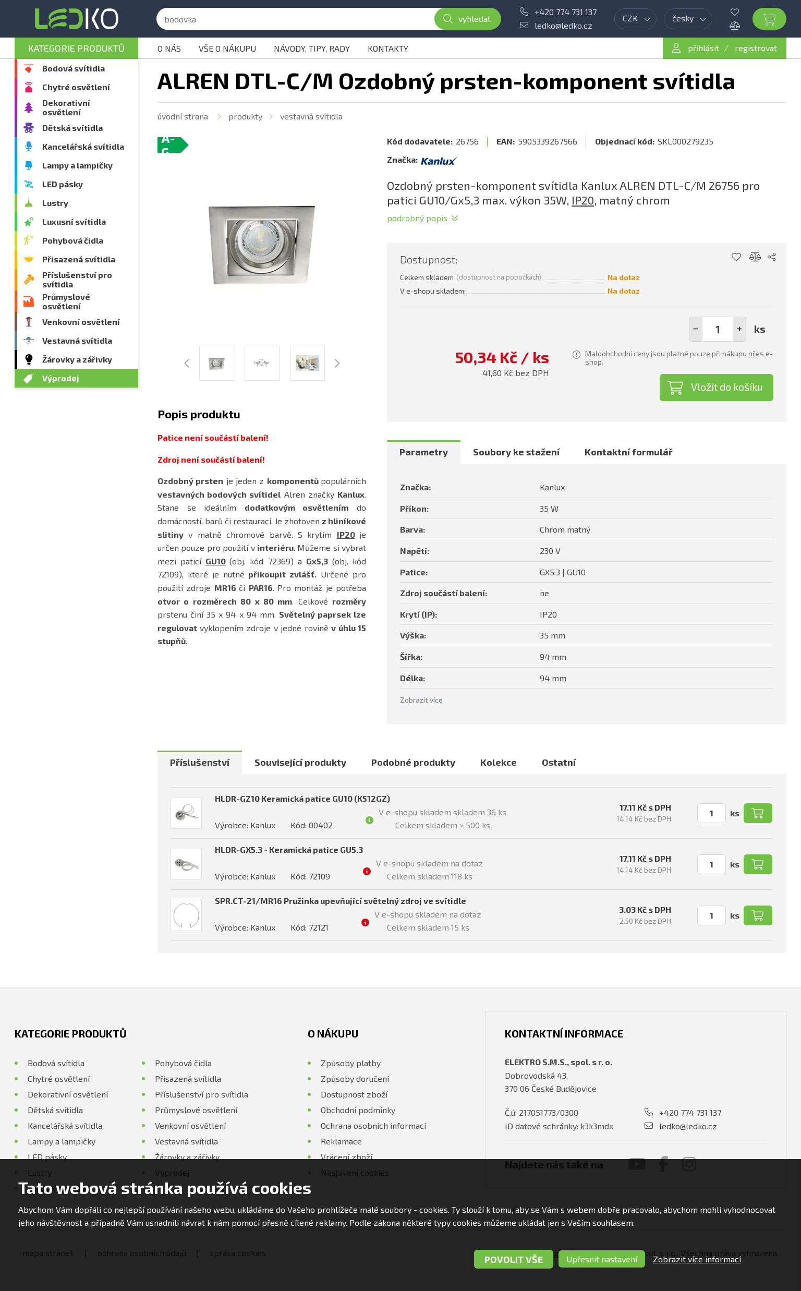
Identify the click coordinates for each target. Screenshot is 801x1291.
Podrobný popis (417, 218)
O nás (169, 48)
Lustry (55, 203)
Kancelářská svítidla (83, 146)
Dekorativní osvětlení (66, 107)
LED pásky (62, 184)
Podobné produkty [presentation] (413, 762)
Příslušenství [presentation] (199, 762)
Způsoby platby (351, 1063)
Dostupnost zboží (354, 1094)
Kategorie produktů (76, 48)
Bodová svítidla (73, 68)
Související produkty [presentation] (300, 762)
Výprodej (60, 378)
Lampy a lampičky (77, 165)
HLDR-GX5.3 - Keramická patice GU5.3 (289, 849)
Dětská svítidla (72, 127)
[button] (739, 329)
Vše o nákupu (227, 48)
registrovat (756, 48)
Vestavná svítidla (77, 340)
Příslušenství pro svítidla (77, 279)
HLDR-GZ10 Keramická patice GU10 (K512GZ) (302, 798)
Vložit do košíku (727, 386)
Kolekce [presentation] (498, 762)
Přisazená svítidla (78, 259)
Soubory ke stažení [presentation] (516, 451)
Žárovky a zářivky (77, 359)
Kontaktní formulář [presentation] (629, 451)
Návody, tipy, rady (312, 48)
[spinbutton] (717, 329)
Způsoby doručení (355, 1078)
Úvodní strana (182, 116)
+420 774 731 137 (566, 12)
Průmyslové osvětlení (66, 301)
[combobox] (635, 18)
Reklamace (341, 1141)
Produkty (245, 116)
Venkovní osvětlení (81, 322)
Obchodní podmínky (358, 1110)
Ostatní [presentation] (559, 762)
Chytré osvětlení (76, 87)
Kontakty (388, 48)
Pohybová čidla (72, 240)
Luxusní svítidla (74, 221)
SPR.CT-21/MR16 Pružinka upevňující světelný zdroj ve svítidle (340, 901)
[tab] (423, 452)
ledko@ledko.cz (563, 25)
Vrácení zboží (346, 1157)
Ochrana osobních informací (373, 1125)
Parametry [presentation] (423, 451)
